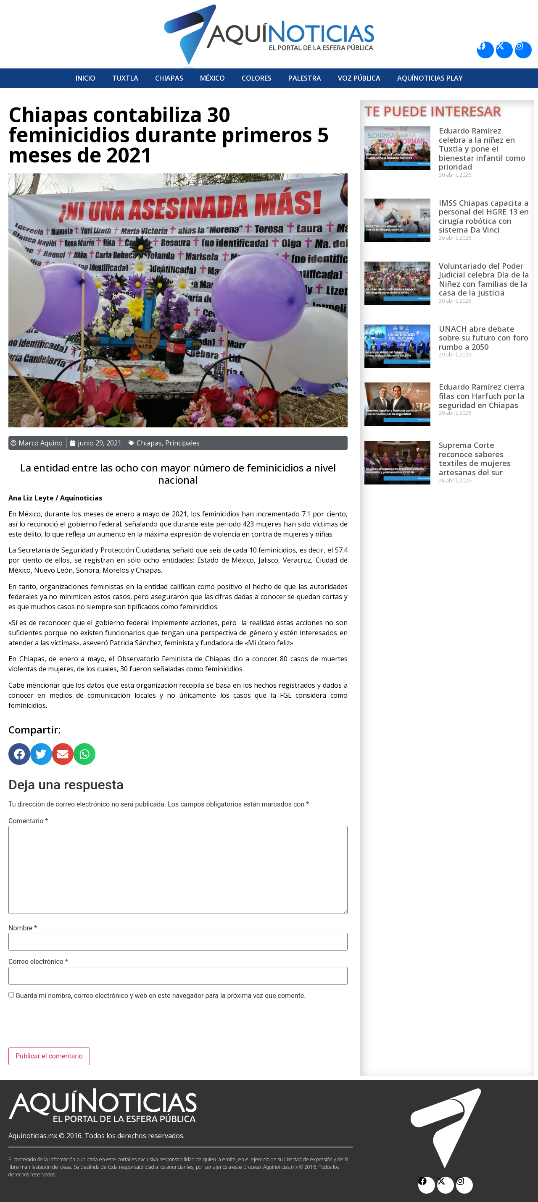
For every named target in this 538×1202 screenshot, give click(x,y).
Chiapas (169, 78)
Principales (182, 443)
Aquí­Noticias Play (430, 78)
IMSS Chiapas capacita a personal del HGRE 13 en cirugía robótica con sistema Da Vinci (484, 216)
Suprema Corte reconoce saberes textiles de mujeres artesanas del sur (475, 458)
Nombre (22, 928)
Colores (257, 78)
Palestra (304, 78)
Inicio (85, 78)
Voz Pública (359, 78)
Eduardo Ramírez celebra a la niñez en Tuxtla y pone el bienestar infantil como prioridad (482, 149)
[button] (19, 754)
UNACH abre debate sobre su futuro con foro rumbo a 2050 (483, 338)
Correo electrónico (38, 961)
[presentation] (72, 1027)
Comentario (28, 821)
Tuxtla (125, 78)
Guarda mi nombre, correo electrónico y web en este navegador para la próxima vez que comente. (161, 996)
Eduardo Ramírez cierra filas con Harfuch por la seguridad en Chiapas (482, 396)
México (212, 78)
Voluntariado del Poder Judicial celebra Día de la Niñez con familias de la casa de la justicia (484, 279)
